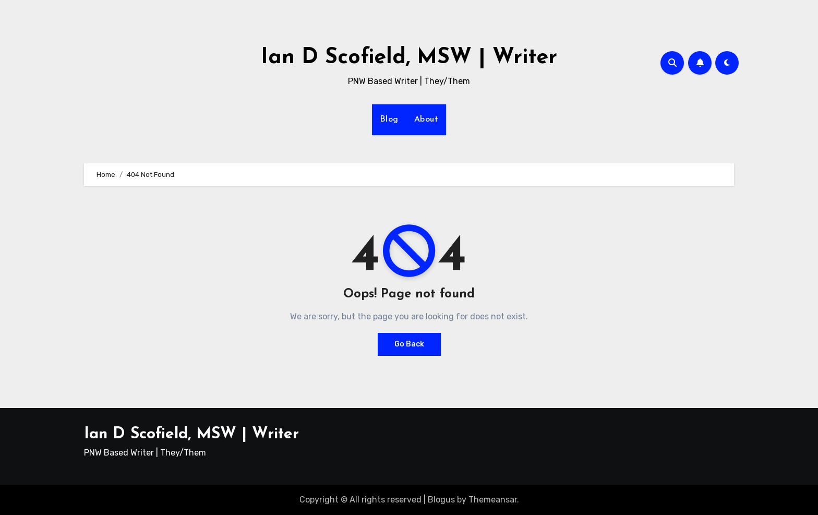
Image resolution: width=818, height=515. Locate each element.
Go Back (409, 344)
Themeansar (492, 500)
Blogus (441, 500)
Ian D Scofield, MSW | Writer (409, 57)
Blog (389, 119)
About (426, 119)
